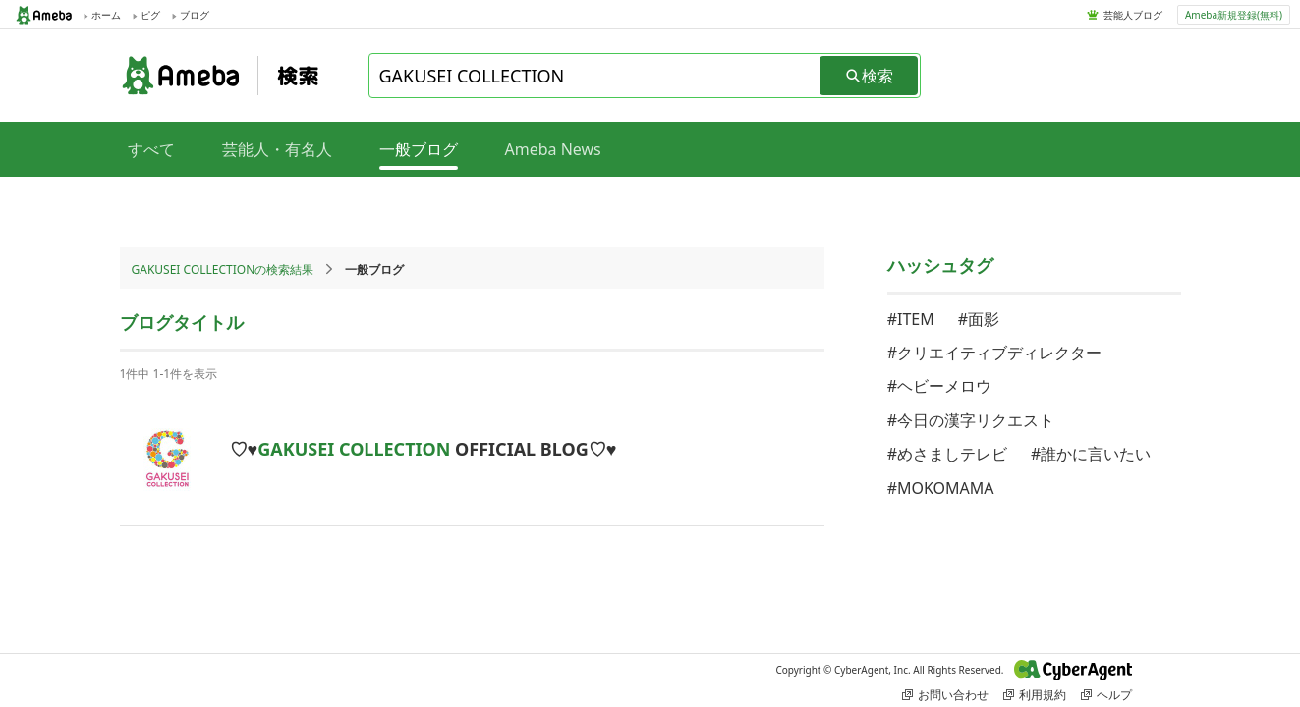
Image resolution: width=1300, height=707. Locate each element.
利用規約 (1034, 694)
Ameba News (553, 149)
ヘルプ (1106, 694)
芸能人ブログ (1132, 15)
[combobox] (595, 75)
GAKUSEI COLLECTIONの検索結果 (223, 269)
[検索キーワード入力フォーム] (595, 75)
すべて (151, 149)
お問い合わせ (945, 694)
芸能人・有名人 (277, 149)
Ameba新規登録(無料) (1233, 15)
